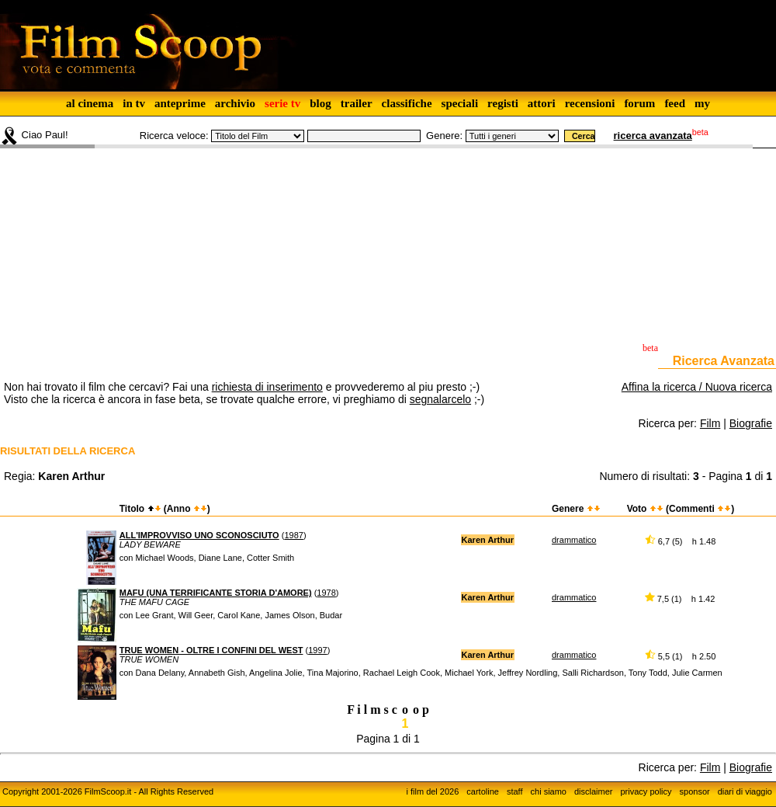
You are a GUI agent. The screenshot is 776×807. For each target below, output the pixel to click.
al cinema (89, 103)
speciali (460, 103)
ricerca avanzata (653, 135)
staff (515, 791)
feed (674, 103)
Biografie (750, 423)
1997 (317, 650)
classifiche (407, 103)
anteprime (180, 103)
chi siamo (548, 791)
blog (320, 103)
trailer (356, 103)
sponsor (695, 791)
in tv (134, 103)
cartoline (482, 791)
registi (502, 103)
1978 (326, 592)
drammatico (574, 539)
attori (542, 103)
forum (639, 103)
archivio (235, 103)
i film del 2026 (432, 791)
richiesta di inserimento (267, 387)
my (702, 103)
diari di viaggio (745, 791)
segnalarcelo (440, 399)
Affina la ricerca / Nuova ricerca (697, 387)
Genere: (444, 135)
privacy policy (646, 791)
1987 (293, 535)
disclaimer (593, 791)
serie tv (282, 103)
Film (710, 423)
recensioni (590, 103)
